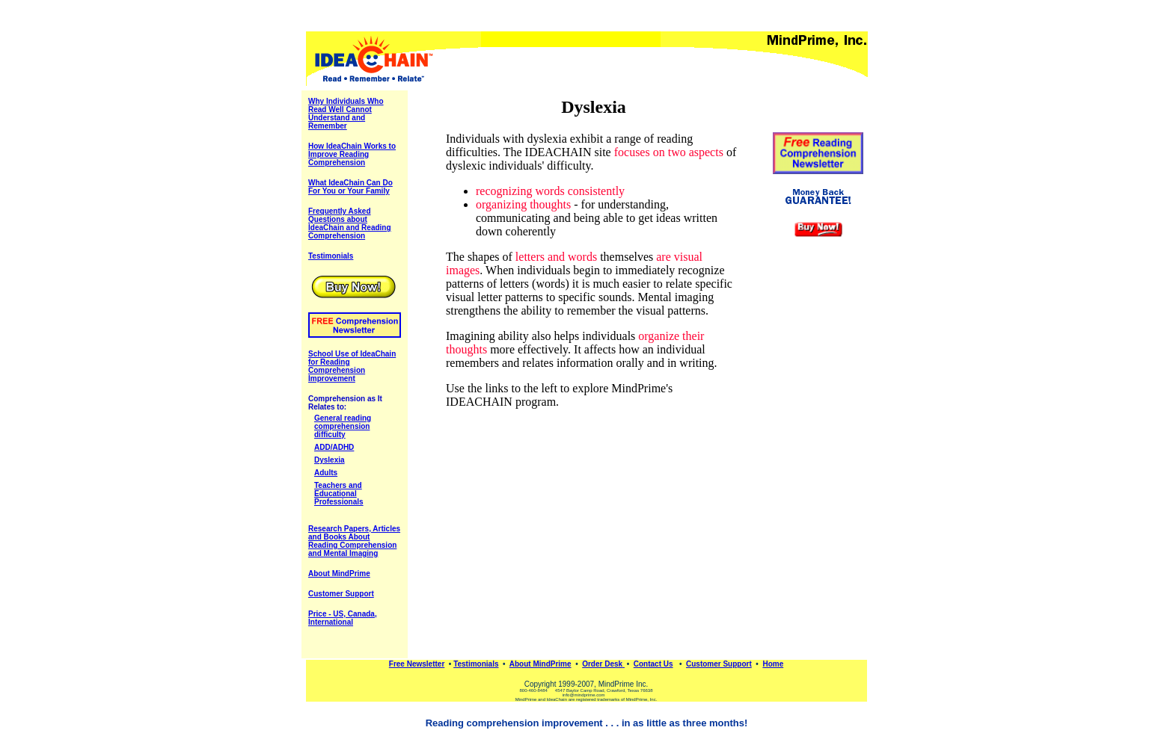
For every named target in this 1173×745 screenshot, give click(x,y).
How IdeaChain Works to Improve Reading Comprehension (352, 154)
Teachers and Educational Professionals (339, 493)
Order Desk (602, 664)
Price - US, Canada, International (342, 618)
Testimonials (475, 664)
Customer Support (341, 594)
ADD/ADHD (334, 447)
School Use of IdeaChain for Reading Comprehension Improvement (352, 366)
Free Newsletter (416, 664)
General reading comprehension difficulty (342, 426)
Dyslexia (329, 460)
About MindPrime (540, 664)
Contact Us (653, 664)
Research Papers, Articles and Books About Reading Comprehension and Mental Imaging (354, 541)
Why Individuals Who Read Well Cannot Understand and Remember (346, 113)
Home (772, 664)
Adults (325, 473)
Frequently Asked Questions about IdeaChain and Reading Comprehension (349, 223)
